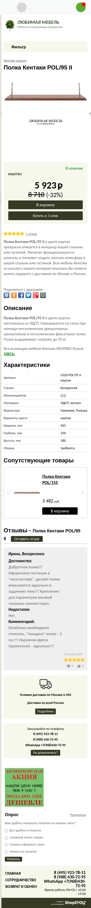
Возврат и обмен (21, 886)
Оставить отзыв (26, 539)
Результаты (78, 815)
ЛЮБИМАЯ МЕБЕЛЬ (38, 22)
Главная (13, 873)
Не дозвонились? (45, 753)
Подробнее (45, 711)
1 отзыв (31, 234)
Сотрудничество (20, 880)
